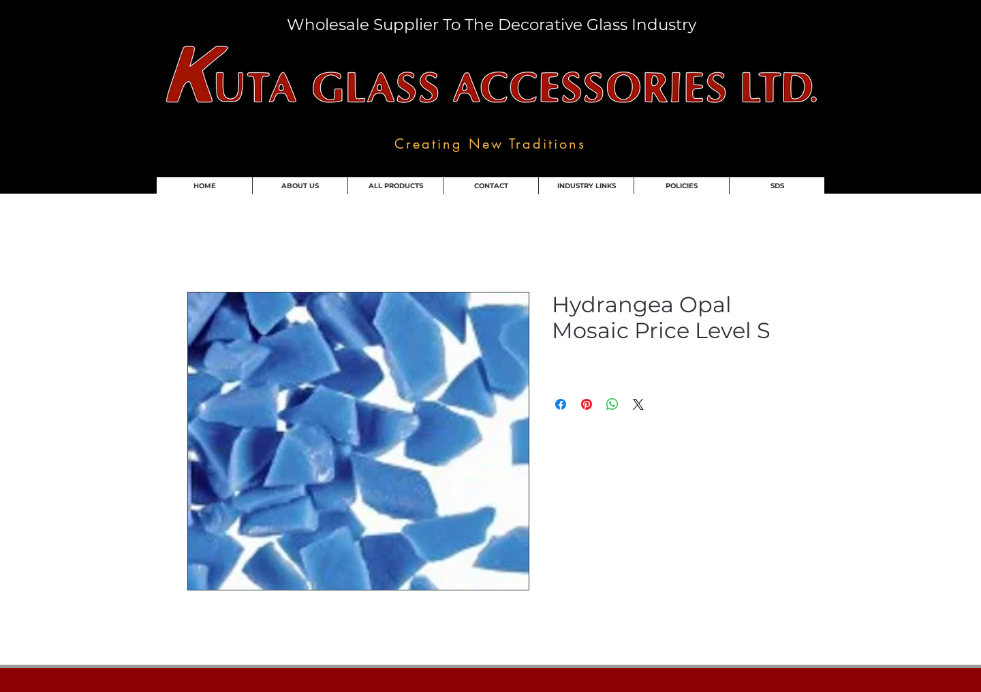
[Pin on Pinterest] (586, 404)
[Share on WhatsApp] (612, 404)
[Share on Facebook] (560, 404)
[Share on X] (638, 404)
